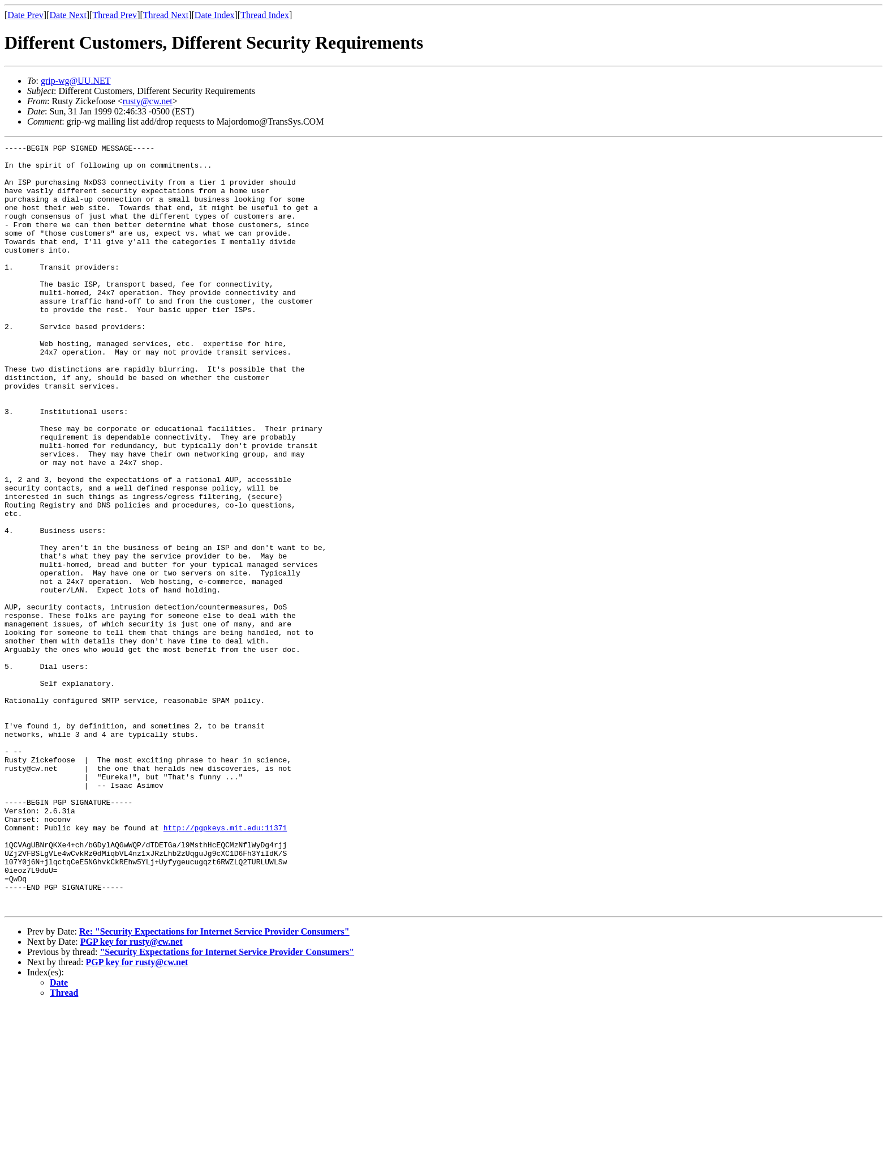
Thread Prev (114, 15)
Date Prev (25, 15)
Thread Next (165, 15)
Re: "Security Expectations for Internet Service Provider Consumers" (214, 1084)
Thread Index (264, 15)
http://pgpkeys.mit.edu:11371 (225, 965)
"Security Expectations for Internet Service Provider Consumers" (227, 1105)
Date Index (215, 15)
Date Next (68, 15)
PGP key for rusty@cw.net (131, 1094)
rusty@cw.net (148, 101)
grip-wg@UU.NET (76, 81)
